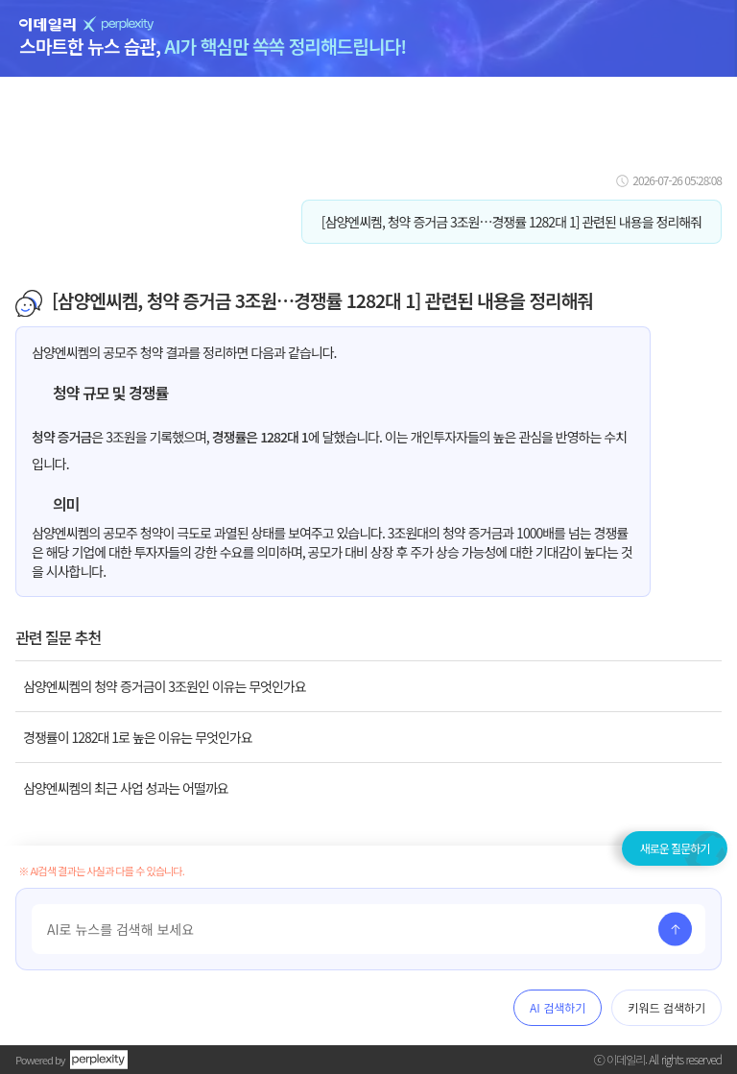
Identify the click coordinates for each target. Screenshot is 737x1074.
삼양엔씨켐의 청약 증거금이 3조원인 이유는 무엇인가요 (164, 686)
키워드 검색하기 (666, 1007)
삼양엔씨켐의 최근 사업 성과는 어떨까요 (125, 788)
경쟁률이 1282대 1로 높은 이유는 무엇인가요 (137, 737)
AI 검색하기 (557, 1007)
